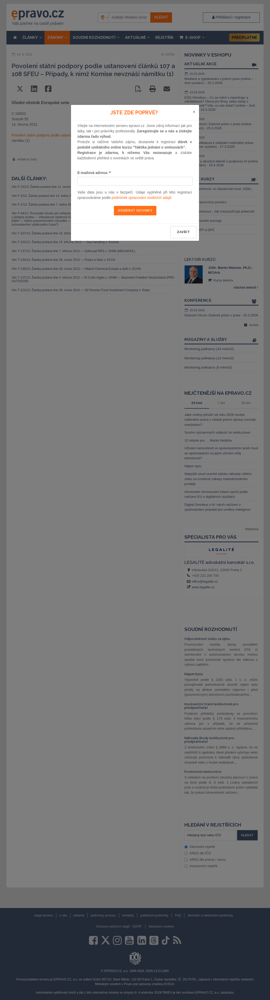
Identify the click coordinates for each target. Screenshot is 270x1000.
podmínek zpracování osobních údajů (142, 198)
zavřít (183, 232)
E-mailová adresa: (94, 173)
